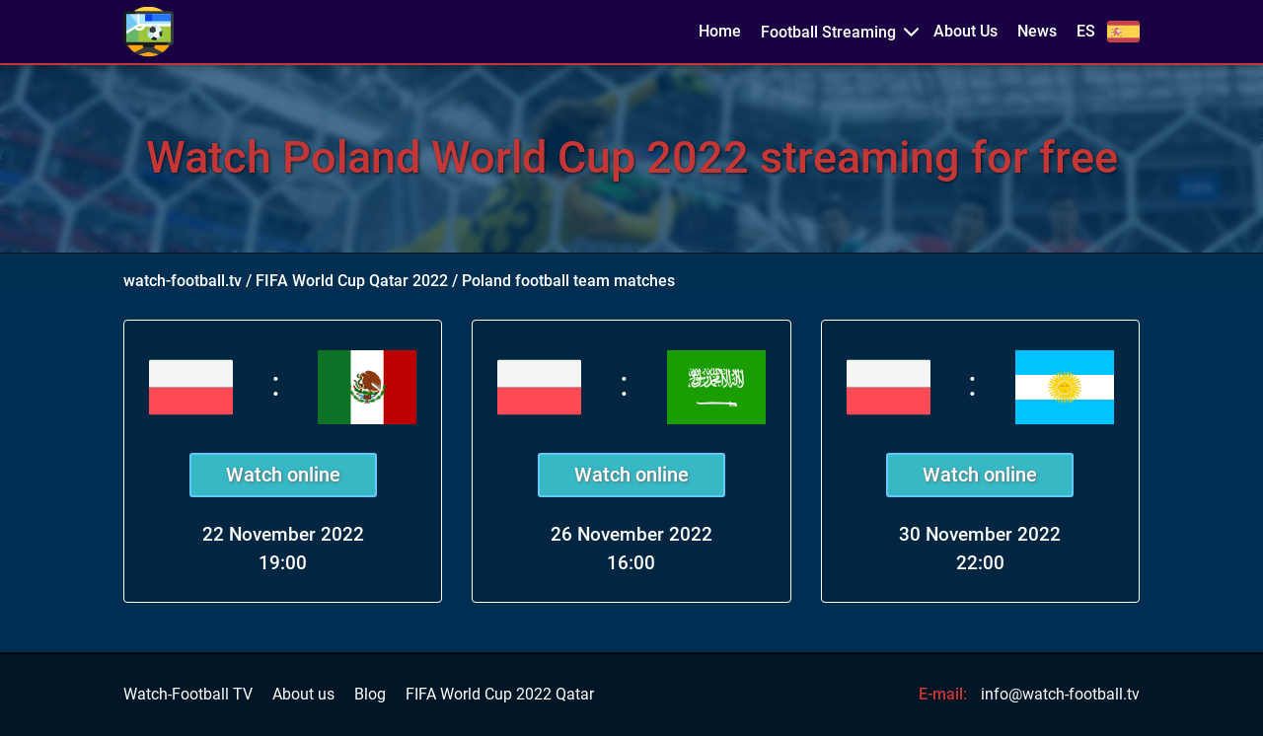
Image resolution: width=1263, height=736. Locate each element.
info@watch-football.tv (1060, 694)
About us (303, 694)
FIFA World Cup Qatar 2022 (352, 280)
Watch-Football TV (188, 694)
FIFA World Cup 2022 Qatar (500, 694)
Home (720, 31)
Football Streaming (828, 32)
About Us (965, 31)
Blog (370, 694)
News (1037, 31)
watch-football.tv (182, 280)
